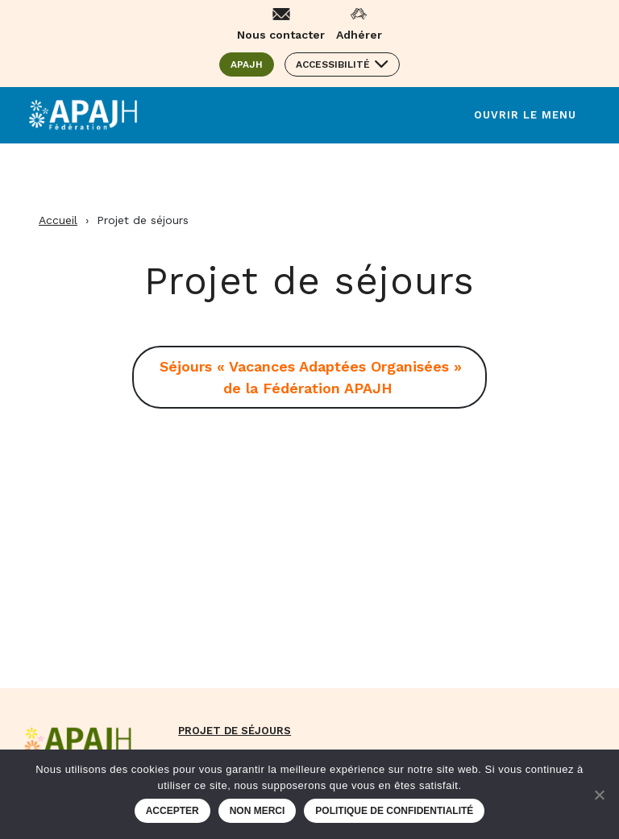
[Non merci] (599, 795)
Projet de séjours (234, 731)
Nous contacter (281, 34)
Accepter (172, 810)
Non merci (257, 810)
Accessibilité (333, 64)
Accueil (58, 220)
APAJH (252, 63)
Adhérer (359, 34)
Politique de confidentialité (394, 810)
